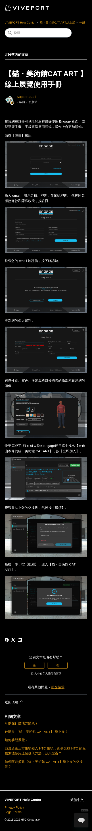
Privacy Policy (14, 807)
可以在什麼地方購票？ (21, 723)
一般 (82, 22)
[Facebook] (7, 640)
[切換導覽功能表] (79, 8)
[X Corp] (13, 640)
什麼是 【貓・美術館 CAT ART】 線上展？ (36, 732)
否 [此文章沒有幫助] (57, 665)
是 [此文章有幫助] (34, 665)
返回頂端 (14, 701)
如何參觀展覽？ (16, 740)
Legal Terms (13, 812)
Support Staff (26, 97)
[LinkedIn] (20, 640)
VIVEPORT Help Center (20, 22)
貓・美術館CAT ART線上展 (57, 22)
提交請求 (58, 687)
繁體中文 (78, 800)
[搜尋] (38, 32)
